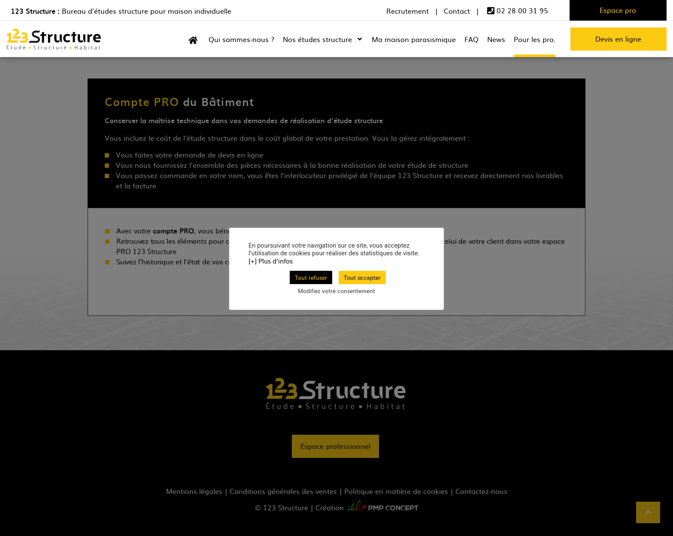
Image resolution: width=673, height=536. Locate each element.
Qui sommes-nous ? (241, 39)
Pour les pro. (534, 39)
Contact (457, 11)
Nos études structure (323, 39)
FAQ (471, 39)
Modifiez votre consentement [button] (336, 291)
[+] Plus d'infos (271, 261)
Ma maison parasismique (414, 39)
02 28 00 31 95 (517, 10)
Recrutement (407, 11)
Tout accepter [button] (362, 277)
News (496, 39)
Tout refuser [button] (311, 277)
